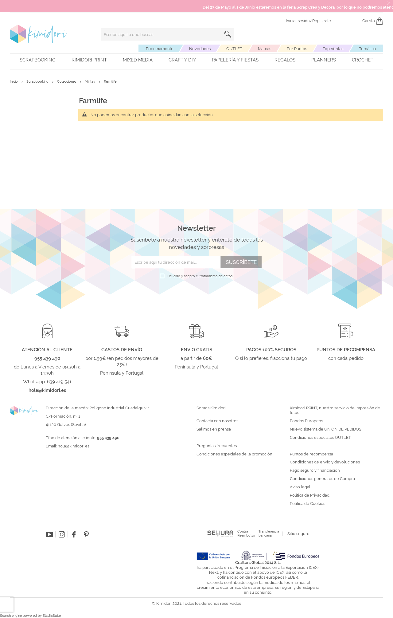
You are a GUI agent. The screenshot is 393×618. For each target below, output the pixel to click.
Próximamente (159, 48)
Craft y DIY (182, 60)
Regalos (284, 60)
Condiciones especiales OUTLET (320, 437)
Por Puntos (297, 48)
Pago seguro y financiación (315, 470)
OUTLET (234, 48)
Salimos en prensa (213, 429)
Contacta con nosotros (217, 421)
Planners (323, 60)
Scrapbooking (38, 60)
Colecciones (67, 82)
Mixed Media (138, 60)
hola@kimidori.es (73, 446)
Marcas (264, 48)
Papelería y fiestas (235, 60)
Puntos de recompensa (311, 454)
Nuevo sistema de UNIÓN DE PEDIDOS (325, 429)
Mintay (90, 82)
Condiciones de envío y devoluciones (325, 462)
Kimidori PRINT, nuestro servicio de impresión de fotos (335, 410)
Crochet (362, 60)
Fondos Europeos (306, 421)
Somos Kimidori (211, 408)
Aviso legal (300, 487)
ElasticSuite (52, 616)
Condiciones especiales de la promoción (234, 454)
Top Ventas (333, 48)
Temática (367, 48)
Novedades (200, 48)
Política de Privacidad (309, 495)
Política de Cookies (307, 504)
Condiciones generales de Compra (322, 479)
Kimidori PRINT (89, 60)
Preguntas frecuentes (216, 446)
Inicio (14, 82)
